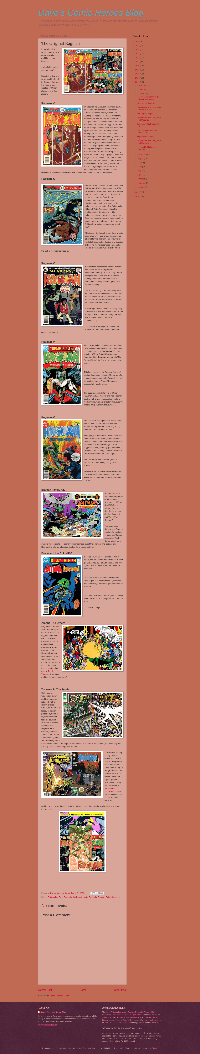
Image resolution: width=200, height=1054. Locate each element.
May (140, 171)
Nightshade (109, 788)
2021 (137, 62)
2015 (137, 192)
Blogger (155, 1048)
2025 (137, 45)
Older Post (120, 990)
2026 (137, 41)
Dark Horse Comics (120, 1015)
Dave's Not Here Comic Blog (53, 1012)
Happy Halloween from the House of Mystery (148, 98)
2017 (137, 78)
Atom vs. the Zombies (146, 103)
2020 (137, 66)
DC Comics (53, 897)
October (141, 93)
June (140, 167)
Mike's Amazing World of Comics (122, 1020)
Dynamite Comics (142, 1012)
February (142, 183)
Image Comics (135, 1015)
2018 (137, 74)
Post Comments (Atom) (60, 996)
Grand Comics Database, (129, 1017)
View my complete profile (48, 1025)
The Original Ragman (146, 113)
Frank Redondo (65, 897)
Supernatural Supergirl (146, 137)
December (142, 85)
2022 (137, 58)
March (140, 179)
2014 (137, 196)
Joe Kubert (77, 897)
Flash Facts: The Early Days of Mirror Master (149, 108)
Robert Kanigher (113, 897)
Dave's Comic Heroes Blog (90, 13)
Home (82, 990)
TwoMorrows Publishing (151, 1020)
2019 (137, 70)
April (140, 175)
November (142, 89)
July (139, 163)
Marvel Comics (128, 1012)
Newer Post (45, 990)
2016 (137, 82)
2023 (137, 53)
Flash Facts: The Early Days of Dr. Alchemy (149, 142)
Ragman (101, 897)
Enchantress (110, 791)
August (141, 158)
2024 (137, 49)
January (141, 187)
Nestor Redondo (90, 897)
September (142, 154)
